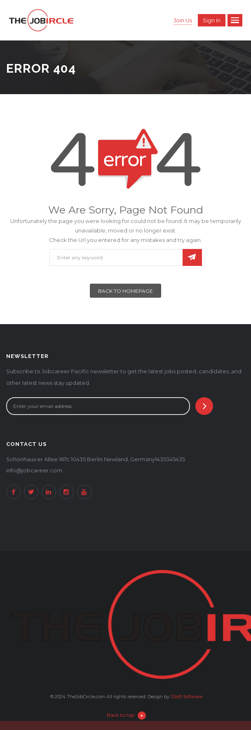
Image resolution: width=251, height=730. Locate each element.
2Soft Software (186, 696)
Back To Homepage (125, 291)
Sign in (212, 20)
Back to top (126, 715)
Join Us (183, 20)
